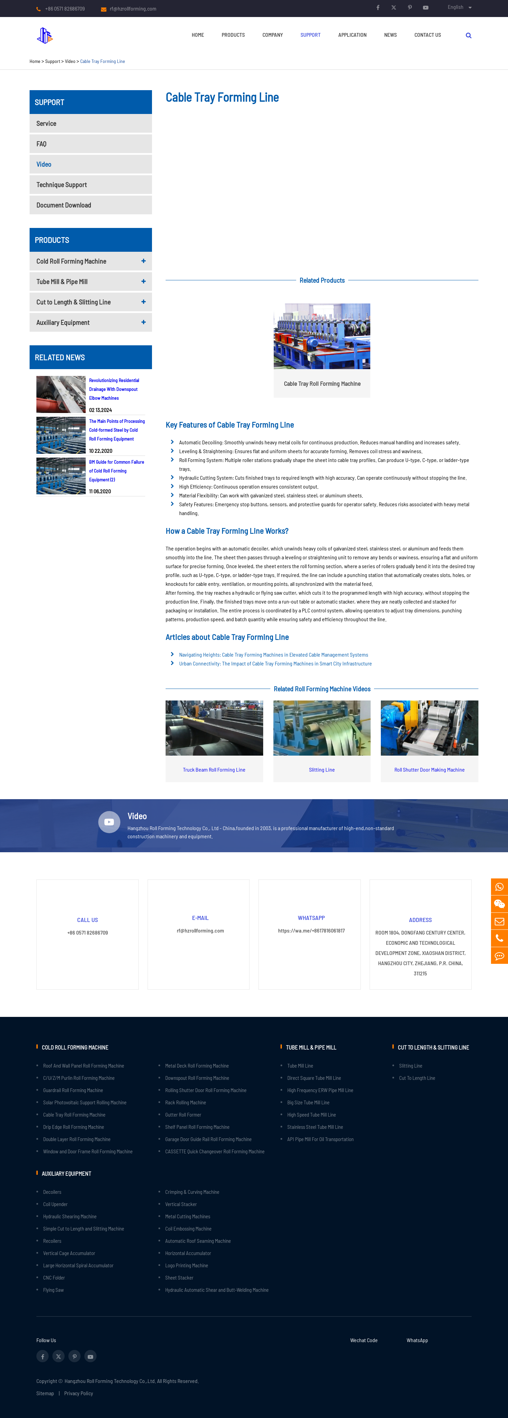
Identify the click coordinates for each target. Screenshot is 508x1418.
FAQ (41, 143)
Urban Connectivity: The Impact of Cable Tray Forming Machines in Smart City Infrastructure (275, 663)
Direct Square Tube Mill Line (314, 1077)
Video (70, 61)
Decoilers (52, 1191)
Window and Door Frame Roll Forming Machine (88, 1151)
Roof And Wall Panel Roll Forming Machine (83, 1065)
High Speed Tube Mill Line (311, 1114)
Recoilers (52, 1240)
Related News (60, 357)
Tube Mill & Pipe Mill (61, 281)
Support (311, 34)
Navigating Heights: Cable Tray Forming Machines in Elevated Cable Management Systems (273, 654)
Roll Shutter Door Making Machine (429, 769)
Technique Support (61, 184)
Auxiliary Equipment (62, 322)
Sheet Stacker (179, 1277)
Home (198, 34)
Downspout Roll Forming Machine (197, 1077)
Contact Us (427, 34)
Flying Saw (53, 1289)
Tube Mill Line (300, 1065)
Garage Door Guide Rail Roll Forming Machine (208, 1139)
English (455, 6)
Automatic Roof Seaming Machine (198, 1240)
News (390, 34)
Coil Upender (55, 1203)
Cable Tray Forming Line (102, 61)
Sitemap (45, 1392)
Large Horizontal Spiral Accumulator (78, 1265)
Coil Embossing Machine (188, 1228)
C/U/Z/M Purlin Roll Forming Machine (79, 1077)
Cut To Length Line (417, 1077)
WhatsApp (417, 1339)
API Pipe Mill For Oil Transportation (320, 1139)
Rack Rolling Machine (185, 1102)
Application (352, 34)
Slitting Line (322, 769)
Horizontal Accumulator (188, 1252)
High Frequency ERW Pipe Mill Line (320, 1090)
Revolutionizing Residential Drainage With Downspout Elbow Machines (114, 389)
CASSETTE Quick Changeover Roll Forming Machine (215, 1151)
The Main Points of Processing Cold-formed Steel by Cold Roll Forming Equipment (117, 430)
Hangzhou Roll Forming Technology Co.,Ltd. (110, 1380)
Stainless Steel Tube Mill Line (315, 1126)
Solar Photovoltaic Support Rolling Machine (84, 1102)
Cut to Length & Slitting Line (73, 302)
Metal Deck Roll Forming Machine (197, 1065)
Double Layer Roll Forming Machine (77, 1139)
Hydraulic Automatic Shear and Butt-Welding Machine (217, 1289)
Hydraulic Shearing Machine (70, 1216)
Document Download (63, 205)
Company (273, 34)
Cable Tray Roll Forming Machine (74, 1114)
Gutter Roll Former (183, 1114)
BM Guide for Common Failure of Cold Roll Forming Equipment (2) (116, 470)
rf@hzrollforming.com (133, 8)
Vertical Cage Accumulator (69, 1252)
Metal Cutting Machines (187, 1216)
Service (46, 123)
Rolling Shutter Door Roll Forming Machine (206, 1090)
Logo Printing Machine (186, 1265)
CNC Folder (54, 1277)
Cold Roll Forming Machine (71, 261)
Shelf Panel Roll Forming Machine (197, 1126)
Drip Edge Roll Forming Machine (73, 1126)
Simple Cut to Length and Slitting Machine (83, 1228)
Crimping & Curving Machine (192, 1191)
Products (233, 34)
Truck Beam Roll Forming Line (214, 769)
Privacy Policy (78, 1392)
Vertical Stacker (181, 1203)
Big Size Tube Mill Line (308, 1102)
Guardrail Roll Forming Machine (73, 1090)
